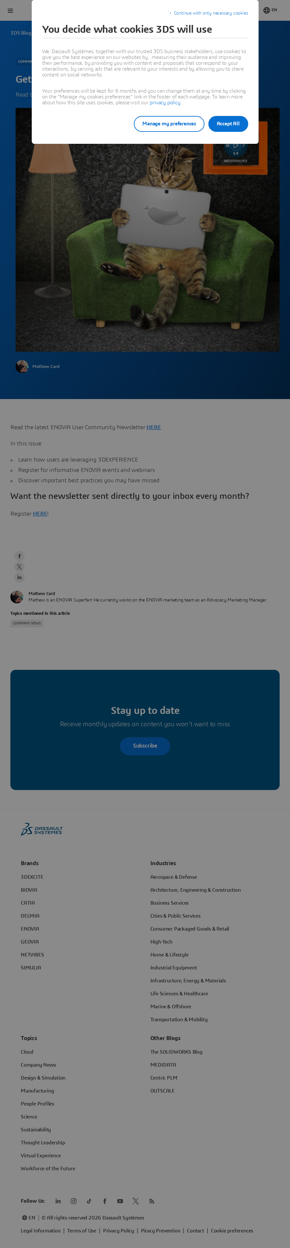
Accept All (228, 123)
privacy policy (165, 102)
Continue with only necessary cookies (211, 13)
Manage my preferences (163, 123)
